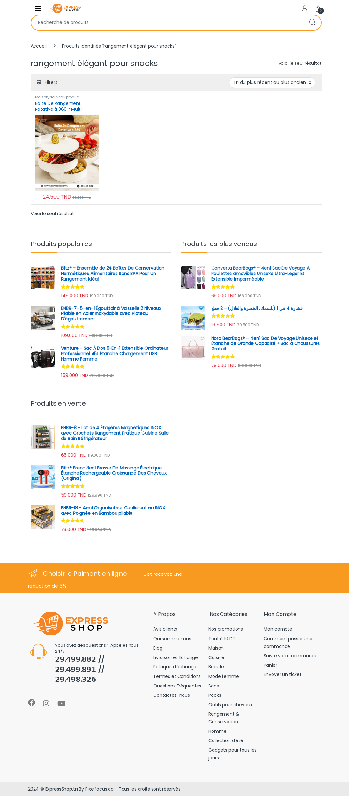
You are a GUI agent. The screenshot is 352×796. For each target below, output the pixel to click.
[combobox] (167, 22)
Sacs (213, 686)
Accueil (39, 46)
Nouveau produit (64, 97)
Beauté (216, 667)
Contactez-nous (171, 695)
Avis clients (165, 629)
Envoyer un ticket (283, 674)
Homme (217, 731)
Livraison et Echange (175, 657)
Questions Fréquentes (177, 686)
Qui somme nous (172, 638)
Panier (270, 665)
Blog (157, 648)
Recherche (312, 22)
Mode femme (223, 676)
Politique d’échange (174, 667)
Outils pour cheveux (230, 705)
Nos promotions (225, 629)
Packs (214, 695)
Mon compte (278, 629)
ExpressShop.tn (61, 789)
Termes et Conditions (177, 676)
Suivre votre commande (290, 655)
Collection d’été (225, 740)
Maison (41, 97)
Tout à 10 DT (221, 638)
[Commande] (272, 82)
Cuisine (216, 657)
